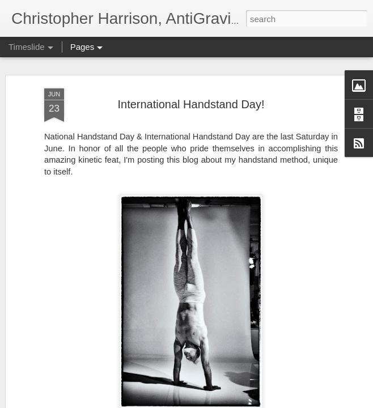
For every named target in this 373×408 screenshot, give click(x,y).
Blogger (325, 401)
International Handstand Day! (190, 83)
